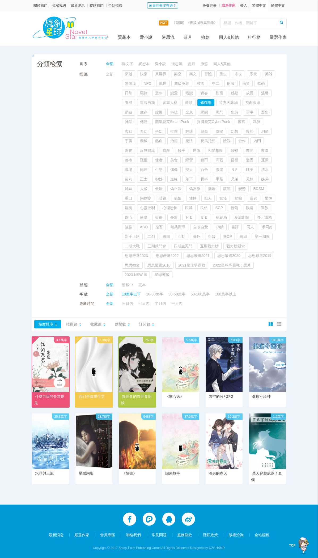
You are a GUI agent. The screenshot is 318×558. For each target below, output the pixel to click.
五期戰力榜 (209, 246)
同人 (250, 227)
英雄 (268, 74)
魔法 (189, 141)
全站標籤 (115, 5)
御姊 (159, 179)
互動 (181, 236)
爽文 (193, 74)
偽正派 (175, 189)
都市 (128, 160)
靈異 (253, 198)
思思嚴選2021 (198, 255)
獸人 (208, 198)
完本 (142, 285)
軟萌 (261, 83)
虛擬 (159, 112)
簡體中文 (278, 5)
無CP (227, 236)
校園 (200, 83)
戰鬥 (219, 112)
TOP (292, 545)
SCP (219, 208)
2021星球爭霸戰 (191, 265)
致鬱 (234, 150)
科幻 (159, 131)
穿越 (128, 74)
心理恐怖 (170, 208)
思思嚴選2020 (228, 255)
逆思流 (168, 37)
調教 (264, 208)
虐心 (128, 217)
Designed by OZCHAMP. (207, 547)
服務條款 (184, 534)
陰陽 (219, 131)
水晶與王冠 (44, 474)
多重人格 (170, 102)
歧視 (162, 198)
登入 (243, 5)
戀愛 (174, 93)
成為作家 (228, 5)
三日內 (127, 303)
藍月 (188, 37)
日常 (128, 93)
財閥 (231, 83)
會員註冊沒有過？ (162, 5)
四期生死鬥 (183, 246)
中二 (215, 83)
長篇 (174, 217)
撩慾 (205, 37)
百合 (204, 169)
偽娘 (177, 198)
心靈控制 (147, 208)
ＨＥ (189, 217)
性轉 (193, 198)
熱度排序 (45, 324)
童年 (159, 93)
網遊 (128, 112)
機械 (143, 141)
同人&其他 (229, 37)
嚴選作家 (278, 37)
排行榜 (254, 37)
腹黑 (227, 189)
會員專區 (107, 534)
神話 (128, 122)
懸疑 (204, 131)
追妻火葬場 (228, 102)
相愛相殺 (215, 150)
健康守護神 (261, 396)
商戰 (219, 160)
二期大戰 (132, 246)
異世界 (160, 74)
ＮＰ (234, 169)
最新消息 (78, 5)
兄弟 (234, 179)
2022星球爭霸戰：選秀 (232, 265)
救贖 (189, 102)
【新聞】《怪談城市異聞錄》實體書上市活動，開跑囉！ (215, 23)
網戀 (204, 112)
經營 (189, 160)
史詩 (234, 112)
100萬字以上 (225, 294)
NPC (148, 83)
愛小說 (146, 37)
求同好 (267, 227)
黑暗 (143, 217)
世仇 (196, 150)
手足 (219, 179)
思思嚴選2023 (136, 255)
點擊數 (120, 324)
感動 (234, 93)
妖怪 (223, 198)
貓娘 (238, 198)
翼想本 (124, 37)
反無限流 (147, 150)
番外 (196, 236)
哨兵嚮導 (178, 227)
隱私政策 (210, 534)
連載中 (127, 285)
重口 (128, 198)
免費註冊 (210, 5)
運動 (265, 160)
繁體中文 (259, 5)
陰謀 (227, 141)
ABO (144, 227)
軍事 (249, 112)
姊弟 (265, 179)
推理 (174, 131)
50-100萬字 (200, 294)
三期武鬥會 (156, 246)
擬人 (189, 169)
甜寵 (219, 93)
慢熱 (249, 131)
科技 (174, 112)
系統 (253, 74)
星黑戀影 (86, 474)
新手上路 (132, 236)
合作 (242, 141)
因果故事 (172, 474)
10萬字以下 (131, 294)
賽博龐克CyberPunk (213, 122)
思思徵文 (132, 265)
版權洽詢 (236, 534)
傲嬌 (159, 189)
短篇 (159, 217)
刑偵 (265, 131)
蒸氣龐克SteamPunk (172, 122)
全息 (189, 112)
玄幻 (128, 131)
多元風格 (264, 217)
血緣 (174, 179)
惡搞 (143, 93)
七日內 (144, 303)
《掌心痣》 (174, 396)
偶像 (174, 169)
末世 (238, 74)
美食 (174, 160)
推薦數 (71, 324)
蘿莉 (128, 179)
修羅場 (205, 102)
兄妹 (249, 179)
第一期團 (262, 236)
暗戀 (189, 93)
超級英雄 (181, 83)
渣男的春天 (218, 474)
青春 (204, 93)
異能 (249, 150)
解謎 (189, 131)
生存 (143, 112)
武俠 (256, 122)
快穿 (143, 74)
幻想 (234, 131)
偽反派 (194, 189)
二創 (151, 236)
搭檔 (234, 160)
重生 (223, 74)
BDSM (258, 189)
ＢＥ (204, 217)
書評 (235, 227)
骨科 (204, 179)
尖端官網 (59, 5)
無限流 (130, 83)
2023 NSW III (136, 275)
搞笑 (246, 83)
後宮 (241, 122)
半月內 (160, 303)
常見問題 (159, 534)
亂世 (163, 83)
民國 (189, 208)
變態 (242, 189)
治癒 (174, 141)
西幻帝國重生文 (92, 396)
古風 (264, 150)
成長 (249, 93)
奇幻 (143, 131)
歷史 (265, 112)
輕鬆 (234, 208)
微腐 (219, 169)
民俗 (204, 208)
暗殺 (166, 150)
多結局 (221, 217)
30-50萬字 (176, 294)
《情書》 (129, 474)
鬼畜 (159, 227)
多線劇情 (242, 217)
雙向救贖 (252, 102)
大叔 (143, 189)
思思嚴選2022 (167, 255)
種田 (204, 160)
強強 (128, 227)
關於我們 (40, 5)
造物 (128, 150)
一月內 (177, 303)
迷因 (249, 160)
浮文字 (102, 37)
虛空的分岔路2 (221, 396)
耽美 (249, 169)
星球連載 (162, 275)
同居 (143, 169)
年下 (189, 179)
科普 (211, 236)
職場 (128, 169)
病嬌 (211, 189)
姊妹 (128, 189)
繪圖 (166, 236)
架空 (177, 74)
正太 (143, 179)
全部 (109, 64)
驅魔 (128, 208)
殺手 (181, 150)
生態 (159, 169)
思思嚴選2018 (159, 265)
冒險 (208, 74)
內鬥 (257, 141)
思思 (243, 236)
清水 (265, 169)
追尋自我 (147, 102)
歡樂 (249, 208)
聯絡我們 (96, 5)
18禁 (220, 227)
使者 (159, 160)
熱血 (159, 141)
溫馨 (265, 93)
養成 (128, 102)
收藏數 (95, 324)
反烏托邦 (208, 141)
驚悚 (268, 198)
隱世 (143, 160)
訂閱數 (144, 324)
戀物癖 (145, 198)
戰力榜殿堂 (235, 246)
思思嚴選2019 (259, 255)
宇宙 (128, 141)
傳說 (143, 122)
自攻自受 (200, 227)
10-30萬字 (154, 294)
